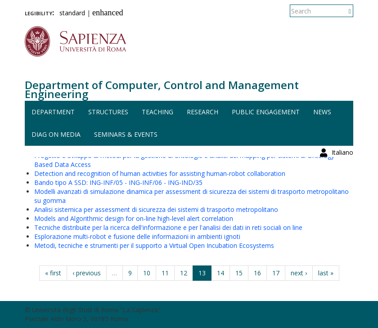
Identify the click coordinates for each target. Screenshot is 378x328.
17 (275, 273)
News (322, 112)
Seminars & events (126, 134)
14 (220, 273)
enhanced (107, 12)
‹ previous (86, 273)
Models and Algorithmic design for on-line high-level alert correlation (133, 218)
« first (53, 273)
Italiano (342, 11)
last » (325, 273)
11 (165, 273)
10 (146, 273)
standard (72, 13)
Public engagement (266, 112)
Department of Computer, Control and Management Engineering (162, 89)
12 (183, 273)
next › (299, 273)
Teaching (157, 112)
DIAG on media (56, 134)
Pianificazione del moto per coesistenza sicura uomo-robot (120, 146)
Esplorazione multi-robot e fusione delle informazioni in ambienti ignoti (137, 236)
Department (53, 112)
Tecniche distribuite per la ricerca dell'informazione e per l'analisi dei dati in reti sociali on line (168, 227)
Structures (108, 112)
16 (257, 273)
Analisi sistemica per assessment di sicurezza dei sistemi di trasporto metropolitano (156, 209)
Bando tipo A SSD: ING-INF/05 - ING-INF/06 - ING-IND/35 (118, 182)
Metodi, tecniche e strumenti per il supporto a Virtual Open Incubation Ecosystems (154, 245)
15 (239, 273)
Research (202, 112)
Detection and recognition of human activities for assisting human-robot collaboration (159, 173)
